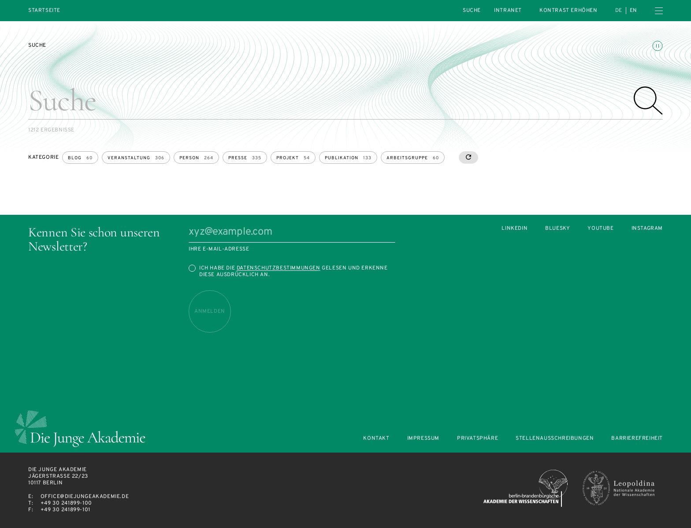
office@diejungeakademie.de (85, 496)
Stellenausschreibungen (555, 438)
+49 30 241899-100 (66, 503)
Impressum (423, 438)
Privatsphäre (477, 438)
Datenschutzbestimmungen (278, 268)
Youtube (600, 228)
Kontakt (376, 438)
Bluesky (557, 228)
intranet (508, 10)
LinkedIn (515, 228)
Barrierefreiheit (637, 438)
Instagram (647, 228)
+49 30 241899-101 (65, 509)
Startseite (44, 10)
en (633, 10)
